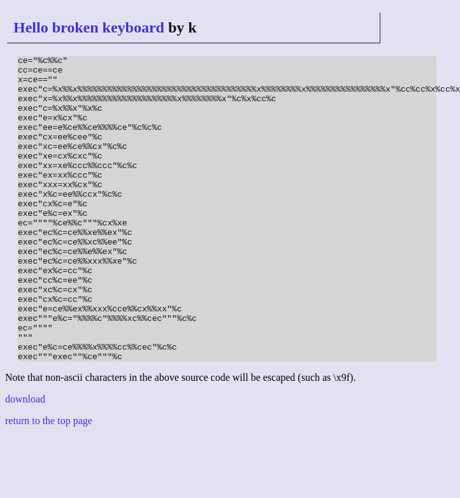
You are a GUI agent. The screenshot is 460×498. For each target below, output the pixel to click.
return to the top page (48, 481)
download (25, 460)
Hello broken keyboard (88, 27)
